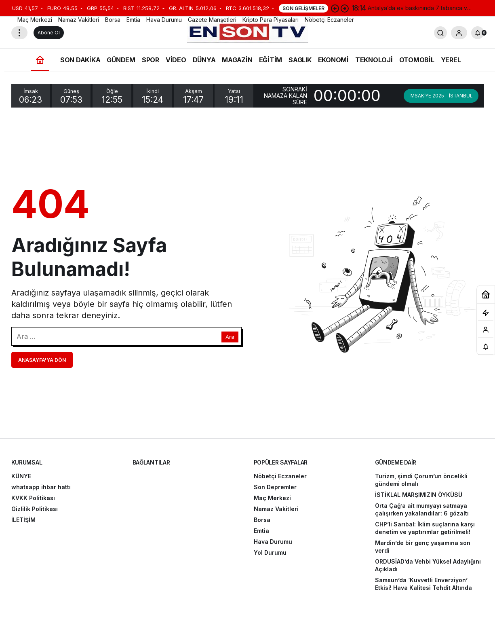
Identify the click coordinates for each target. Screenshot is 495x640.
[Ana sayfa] (40, 60)
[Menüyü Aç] (19, 32)
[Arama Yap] (440, 32)
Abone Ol (49, 33)
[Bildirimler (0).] (477, 32)
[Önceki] (335, 8)
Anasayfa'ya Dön (42, 360)
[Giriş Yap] (459, 32)
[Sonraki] (345, 8)
